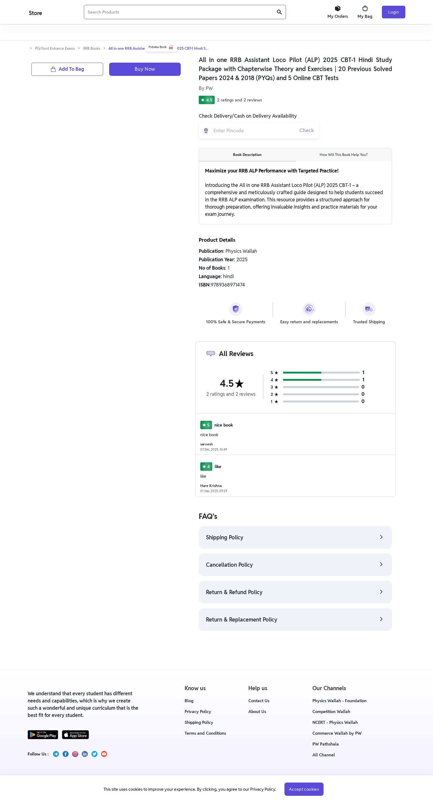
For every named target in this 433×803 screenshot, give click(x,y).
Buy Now (145, 197)
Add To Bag (67, 197)
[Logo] (35, 12)
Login (393, 12)
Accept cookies (304, 789)
